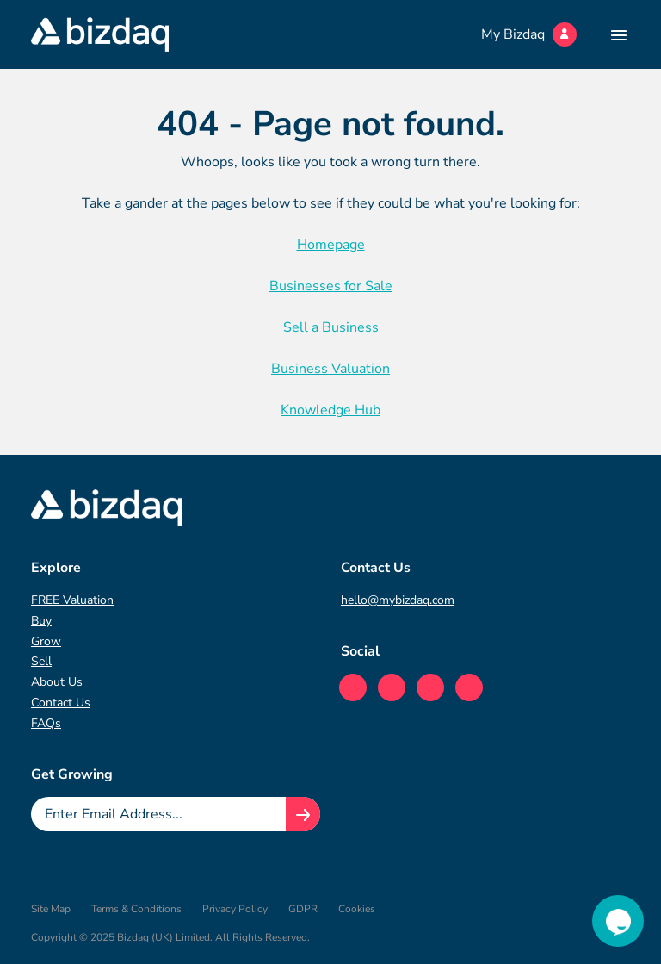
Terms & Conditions (136, 909)
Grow (46, 641)
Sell (41, 661)
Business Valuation (330, 368)
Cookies (356, 909)
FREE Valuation (72, 600)
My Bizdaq (529, 34)
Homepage (331, 244)
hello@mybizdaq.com (397, 600)
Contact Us (60, 702)
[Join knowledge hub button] (303, 814)
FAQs (46, 723)
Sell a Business (331, 327)
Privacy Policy (235, 909)
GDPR (303, 909)
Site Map (51, 909)
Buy (41, 621)
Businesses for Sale (330, 286)
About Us (57, 682)
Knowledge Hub (330, 410)
